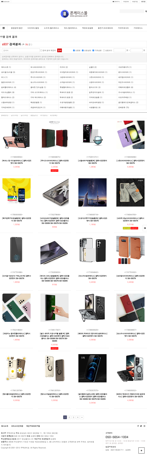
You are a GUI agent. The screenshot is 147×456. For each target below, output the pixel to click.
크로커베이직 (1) (124, 67)
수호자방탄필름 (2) (67, 102)
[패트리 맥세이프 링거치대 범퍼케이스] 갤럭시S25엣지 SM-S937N (92, 334)
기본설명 (98, 50)
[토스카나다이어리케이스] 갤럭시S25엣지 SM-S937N (130, 334)
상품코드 (108, 50)
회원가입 (135, 1)
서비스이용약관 (17, 426)
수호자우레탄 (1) (124, 97)
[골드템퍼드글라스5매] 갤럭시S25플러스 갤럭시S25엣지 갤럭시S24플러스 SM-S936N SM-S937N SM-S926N (92, 396)
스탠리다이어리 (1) (96, 82)
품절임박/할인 (17, 28)
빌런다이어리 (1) (7, 82)
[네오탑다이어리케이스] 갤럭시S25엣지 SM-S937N (130, 277)
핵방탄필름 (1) (36, 102)
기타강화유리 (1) (7, 107)
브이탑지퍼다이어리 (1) (69, 72)
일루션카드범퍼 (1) (96, 92)
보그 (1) (4, 77)
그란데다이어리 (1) (67, 77)
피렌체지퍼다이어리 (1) (98, 72)
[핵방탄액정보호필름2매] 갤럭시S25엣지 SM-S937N (16, 219)
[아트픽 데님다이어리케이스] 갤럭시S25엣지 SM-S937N (130, 219)
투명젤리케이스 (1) (67, 87)
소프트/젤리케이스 (51, 28)
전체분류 (123, 107)
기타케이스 (138, 28)
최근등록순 (53, 115)
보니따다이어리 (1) (38, 67)
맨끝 (82, 417)
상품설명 (87, 50)
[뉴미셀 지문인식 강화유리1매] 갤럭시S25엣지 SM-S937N (16, 277)
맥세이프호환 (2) (66, 92)
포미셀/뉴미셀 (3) (8, 72)
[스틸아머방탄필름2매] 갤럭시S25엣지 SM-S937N (92, 161)
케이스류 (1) (6, 67)
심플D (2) (93, 67)
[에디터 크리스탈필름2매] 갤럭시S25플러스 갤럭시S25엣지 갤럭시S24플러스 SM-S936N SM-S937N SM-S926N (54, 278)
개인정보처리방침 (33, 426)
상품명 (77, 50)
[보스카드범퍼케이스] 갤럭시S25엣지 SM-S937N (92, 277)
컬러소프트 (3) (94, 87)
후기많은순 (44, 115)
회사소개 (4, 426)
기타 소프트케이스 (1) (39, 92)
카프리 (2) (64, 67)
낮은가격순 (14, 115)
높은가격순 (24, 115)
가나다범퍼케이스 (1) (126, 92)
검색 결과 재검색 (49, 50)
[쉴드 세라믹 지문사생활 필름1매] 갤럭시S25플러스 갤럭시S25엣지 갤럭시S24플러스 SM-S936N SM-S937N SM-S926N (54, 337)
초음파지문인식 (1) (38, 107)
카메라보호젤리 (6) (125, 87)
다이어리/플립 (33, 28)
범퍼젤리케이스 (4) (8, 87)
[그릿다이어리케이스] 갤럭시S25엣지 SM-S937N (130, 161)
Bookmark (5, 1)
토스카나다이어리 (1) (39, 82)
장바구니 (116, 1)
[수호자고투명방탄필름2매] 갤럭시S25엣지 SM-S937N (92, 219)
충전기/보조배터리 (105, 28)
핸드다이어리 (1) (124, 72)
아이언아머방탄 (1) (96, 102)
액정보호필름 (87, 28)
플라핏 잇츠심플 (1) (38, 87)
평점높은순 (34, 115)
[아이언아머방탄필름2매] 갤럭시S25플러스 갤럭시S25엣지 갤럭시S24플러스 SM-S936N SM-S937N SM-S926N (54, 220)
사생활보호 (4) (94, 107)
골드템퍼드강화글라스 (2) (128, 102)
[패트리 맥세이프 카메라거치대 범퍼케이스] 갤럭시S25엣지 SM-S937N (130, 395)
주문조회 (126, 1)
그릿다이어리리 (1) (96, 77)
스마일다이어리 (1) (67, 82)
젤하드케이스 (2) (7, 97)
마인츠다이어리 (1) (125, 82)
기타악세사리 (123, 28)
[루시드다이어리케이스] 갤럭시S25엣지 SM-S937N (54, 161)
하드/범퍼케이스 (70, 28)
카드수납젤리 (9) (7, 92)
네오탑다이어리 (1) (125, 77)
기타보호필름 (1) (95, 97)
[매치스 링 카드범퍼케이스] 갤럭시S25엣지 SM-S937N (16, 161)
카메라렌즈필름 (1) (67, 107)
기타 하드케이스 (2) (38, 97)
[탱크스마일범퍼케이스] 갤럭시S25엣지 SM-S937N (54, 395)
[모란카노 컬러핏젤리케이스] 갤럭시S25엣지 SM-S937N (16, 334)
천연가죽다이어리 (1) (39, 72)
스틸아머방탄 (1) (7, 102)
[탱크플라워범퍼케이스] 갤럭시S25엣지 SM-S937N (16, 395)
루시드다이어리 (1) (38, 77)
